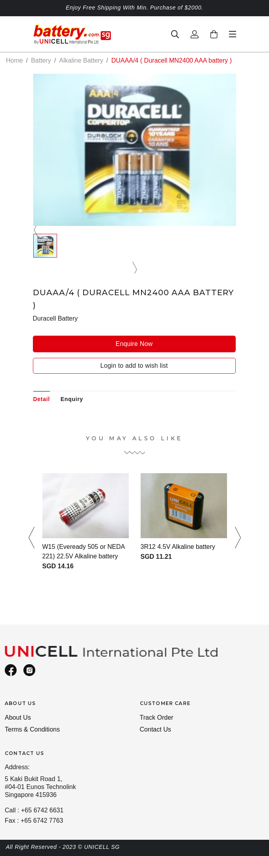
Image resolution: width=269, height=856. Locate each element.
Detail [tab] (41, 399)
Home (14, 60)
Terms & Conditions (32, 729)
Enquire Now (134, 343)
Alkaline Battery (81, 60)
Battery (41, 60)
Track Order (157, 717)
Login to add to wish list (134, 365)
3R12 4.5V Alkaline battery (178, 546)
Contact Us (155, 729)
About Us (18, 717)
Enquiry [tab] (72, 399)
